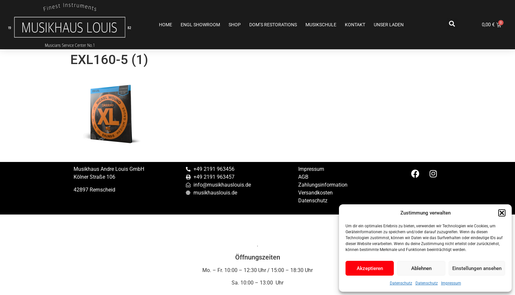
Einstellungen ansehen (477, 268)
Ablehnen (421, 268)
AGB (303, 177)
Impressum (451, 283)
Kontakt (355, 24)
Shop (235, 24)
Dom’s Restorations (273, 24)
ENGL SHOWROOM (200, 24)
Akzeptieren (370, 268)
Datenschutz (401, 283)
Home (165, 24)
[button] (502, 213)
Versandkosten (315, 193)
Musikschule (320, 24)
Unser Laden (389, 24)
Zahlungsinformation (322, 185)
